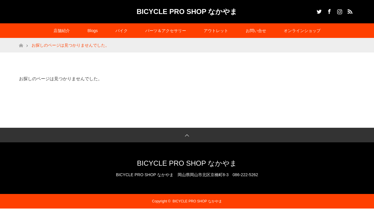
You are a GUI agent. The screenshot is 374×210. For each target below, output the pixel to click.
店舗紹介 (61, 30)
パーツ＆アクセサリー (165, 30)
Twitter (318, 10)
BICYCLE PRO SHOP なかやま (187, 11)
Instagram (339, 10)
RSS (349, 10)
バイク (121, 30)
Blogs (92, 30)
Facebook (328, 10)
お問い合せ (256, 30)
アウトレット (216, 30)
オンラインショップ (302, 30)
